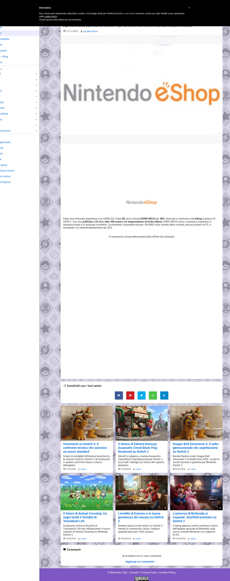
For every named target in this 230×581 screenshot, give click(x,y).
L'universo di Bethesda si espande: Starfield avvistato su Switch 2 (196, 513)
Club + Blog (11, 56)
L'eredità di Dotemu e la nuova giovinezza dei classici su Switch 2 (141, 513)
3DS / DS (8, 90)
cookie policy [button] (50, 16)
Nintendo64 (9, 108)
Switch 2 (7, 73)
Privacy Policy (149, 569)
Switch (6, 79)
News (8, 33)
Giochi (8, 44)
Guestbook (9, 147)
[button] (189, 7)
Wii (4, 96)
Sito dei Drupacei (12, 182)
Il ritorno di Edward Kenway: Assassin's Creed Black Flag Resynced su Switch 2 (137, 446)
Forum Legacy (11, 164)
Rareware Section (12, 176)
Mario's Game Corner (14, 170)
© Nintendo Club (119, 569)
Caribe (82, 468)
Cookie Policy (166, 569)
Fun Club (7, 159)
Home (8, 27)
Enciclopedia (12, 39)
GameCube (9, 102)
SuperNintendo (11, 113)
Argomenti (10, 50)
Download (8, 153)
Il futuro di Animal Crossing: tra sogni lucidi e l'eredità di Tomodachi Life (84, 515)
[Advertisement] (141, 167)
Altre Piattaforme (12, 130)
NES (5, 125)
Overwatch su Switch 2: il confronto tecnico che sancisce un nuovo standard (86, 446)
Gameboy (8, 119)
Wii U (5, 85)
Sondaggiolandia (12, 142)
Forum (8, 62)
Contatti (134, 569)
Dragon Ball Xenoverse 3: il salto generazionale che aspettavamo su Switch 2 (195, 446)
